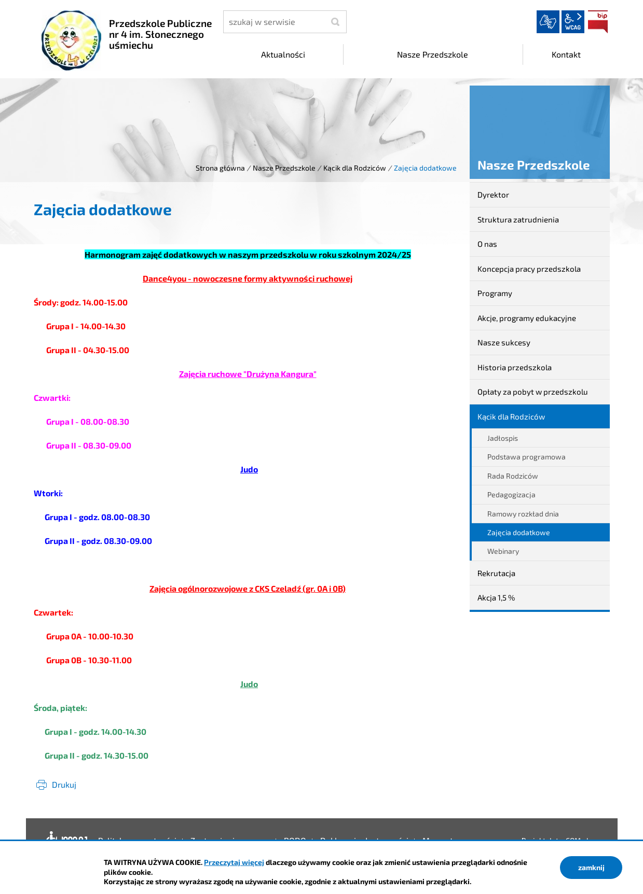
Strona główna (220, 167)
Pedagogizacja (511, 494)
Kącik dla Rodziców (354, 167)
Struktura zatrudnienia (518, 219)
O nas (487, 243)
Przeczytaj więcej (234, 862)
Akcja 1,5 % (496, 597)
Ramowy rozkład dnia (523, 513)
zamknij (591, 867)
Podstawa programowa (526, 456)
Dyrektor (493, 194)
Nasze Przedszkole (284, 167)
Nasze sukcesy (503, 342)
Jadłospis (502, 438)
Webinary (503, 551)
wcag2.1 (573, 21)
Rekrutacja (496, 573)
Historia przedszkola (514, 367)
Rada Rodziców (512, 475)
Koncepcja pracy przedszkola (529, 268)
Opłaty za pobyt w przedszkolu (532, 391)
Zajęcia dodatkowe (518, 532)
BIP (597, 21)
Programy (494, 293)
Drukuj (64, 784)
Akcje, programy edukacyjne (526, 318)
